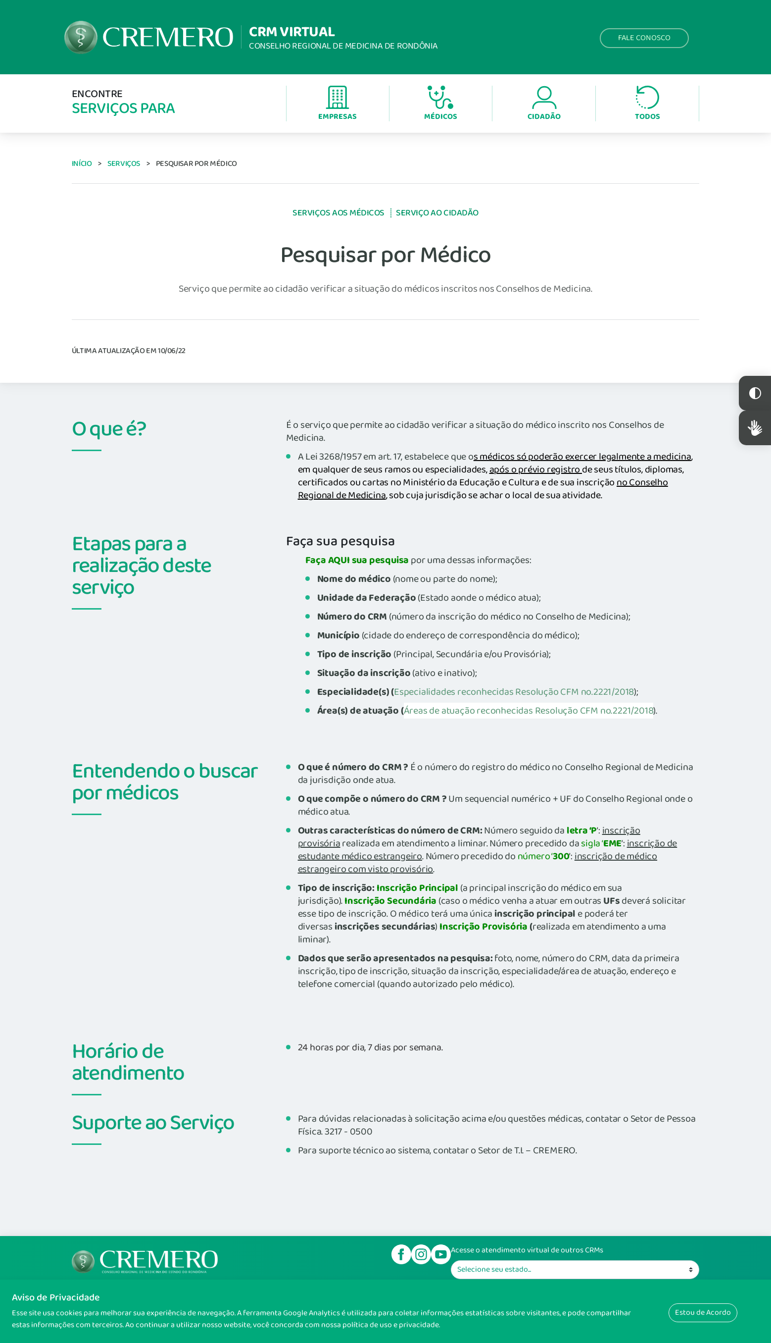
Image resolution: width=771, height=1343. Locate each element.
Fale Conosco (644, 38)
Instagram (421, 1254)
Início (82, 163)
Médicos (440, 104)
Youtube (441, 1254)
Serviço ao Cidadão (437, 212)
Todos (647, 104)
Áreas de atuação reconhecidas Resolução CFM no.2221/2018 (529, 711)
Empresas (337, 104)
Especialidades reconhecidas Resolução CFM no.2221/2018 (514, 692)
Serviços (123, 163)
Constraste (755, 393)
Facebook (401, 1254)
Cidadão (544, 104)
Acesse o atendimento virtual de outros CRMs (527, 1250)
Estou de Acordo (703, 1312)
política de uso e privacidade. (391, 1325)
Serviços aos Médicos (338, 212)
